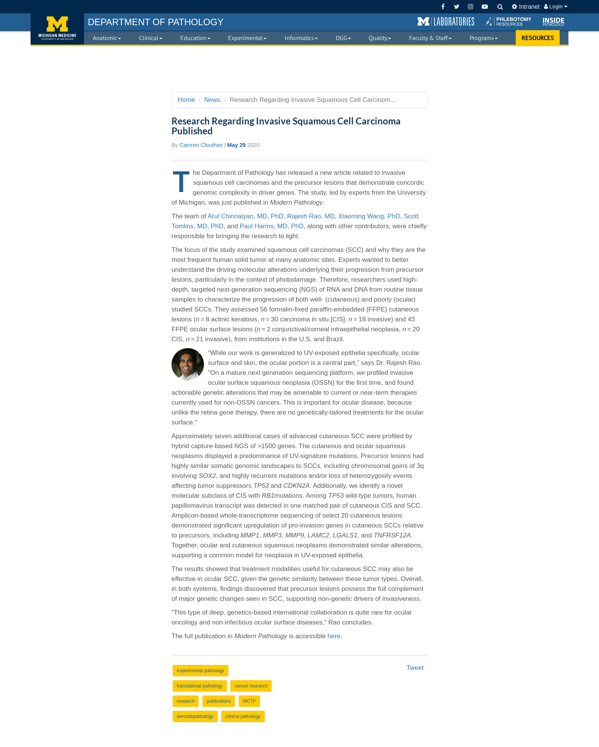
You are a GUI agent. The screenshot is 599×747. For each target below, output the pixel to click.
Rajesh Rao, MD (311, 216)
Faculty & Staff (430, 38)
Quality (380, 38)
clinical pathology (242, 716)
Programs (483, 38)
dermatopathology (195, 716)
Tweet (415, 667)
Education (195, 38)
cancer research (251, 686)
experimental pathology (200, 670)
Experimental (247, 38)
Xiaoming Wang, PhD (369, 216)
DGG (343, 38)
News (212, 99)
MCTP (249, 701)
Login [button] (555, 6)
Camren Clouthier (201, 145)
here (333, 636)
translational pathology (200, 686)
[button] (446, 21)
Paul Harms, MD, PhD (272, 226)
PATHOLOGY (155, 22)
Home (186, 99)
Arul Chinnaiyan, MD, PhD (245, 216)
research (186, 701)
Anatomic (107, 38)
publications (219, 701)
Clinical (150, 38)
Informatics (301, 38)
